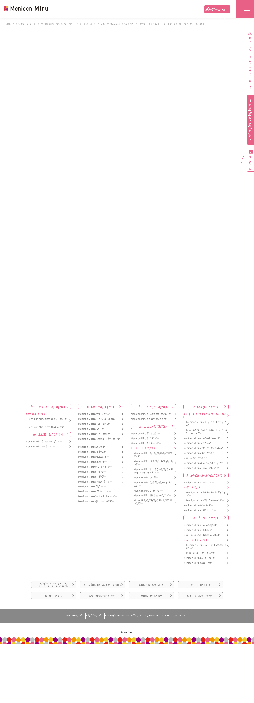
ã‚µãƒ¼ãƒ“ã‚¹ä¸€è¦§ (151, 587)
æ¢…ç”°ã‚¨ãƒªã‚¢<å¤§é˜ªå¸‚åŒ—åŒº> (204, 415)
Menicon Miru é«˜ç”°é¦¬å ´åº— (95, 466)
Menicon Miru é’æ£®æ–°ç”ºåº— (44, 441)
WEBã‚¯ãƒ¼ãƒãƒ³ (151, 608)
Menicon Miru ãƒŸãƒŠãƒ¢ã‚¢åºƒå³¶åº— (206, 494)
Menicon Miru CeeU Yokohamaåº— (97, 496)
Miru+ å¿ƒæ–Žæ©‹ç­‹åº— (196, 458)
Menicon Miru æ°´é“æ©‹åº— (95, 433)
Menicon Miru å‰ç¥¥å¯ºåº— (95, 481)
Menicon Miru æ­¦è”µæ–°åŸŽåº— (96, 501)
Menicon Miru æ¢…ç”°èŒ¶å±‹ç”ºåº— (206, 424)
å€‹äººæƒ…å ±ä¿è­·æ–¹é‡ (161, 630)
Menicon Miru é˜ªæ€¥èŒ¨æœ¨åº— (202, 438)
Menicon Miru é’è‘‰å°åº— (94, 491)
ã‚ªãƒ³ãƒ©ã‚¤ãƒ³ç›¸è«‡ (102, 608)
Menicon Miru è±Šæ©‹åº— (146, 443)
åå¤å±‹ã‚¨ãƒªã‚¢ (143, 448)
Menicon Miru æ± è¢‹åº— (92, 461)
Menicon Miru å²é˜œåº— (145, 433)
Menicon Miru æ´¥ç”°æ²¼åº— (95, 423)
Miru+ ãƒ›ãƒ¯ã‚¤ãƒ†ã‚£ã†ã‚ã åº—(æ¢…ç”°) (206, 432)
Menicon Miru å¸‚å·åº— (92, 428)
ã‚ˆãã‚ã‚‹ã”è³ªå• (200, 608)
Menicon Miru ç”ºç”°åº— (92, 486)
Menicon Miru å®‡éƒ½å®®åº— (95, 414)
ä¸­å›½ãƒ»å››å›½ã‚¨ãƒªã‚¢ (205, 475)
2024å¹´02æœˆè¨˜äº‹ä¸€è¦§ (120, 23)
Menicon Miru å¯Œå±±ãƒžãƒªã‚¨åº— (152, 414)
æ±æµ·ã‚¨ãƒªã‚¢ (153, 426)
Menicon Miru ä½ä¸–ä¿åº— (200, 557)
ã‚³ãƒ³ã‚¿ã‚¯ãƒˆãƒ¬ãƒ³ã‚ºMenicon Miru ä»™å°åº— (46, 23)
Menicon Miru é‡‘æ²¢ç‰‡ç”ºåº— (150, 419)
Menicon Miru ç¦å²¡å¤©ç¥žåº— (201, 525)
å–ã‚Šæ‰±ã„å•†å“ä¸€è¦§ (102, 589)
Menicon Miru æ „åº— (146, 477)
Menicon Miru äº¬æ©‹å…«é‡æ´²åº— (99, 440)
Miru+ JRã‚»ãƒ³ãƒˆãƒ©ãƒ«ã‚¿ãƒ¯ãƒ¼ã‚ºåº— (153, 502)
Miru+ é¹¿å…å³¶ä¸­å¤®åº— (202, 553)
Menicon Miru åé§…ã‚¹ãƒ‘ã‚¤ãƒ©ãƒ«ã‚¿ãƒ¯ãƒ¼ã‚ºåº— (153, 471)
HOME (7, 23)
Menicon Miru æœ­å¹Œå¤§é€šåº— (48, 427)
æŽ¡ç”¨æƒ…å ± (77, 630)
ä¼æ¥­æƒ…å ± (41, 630)
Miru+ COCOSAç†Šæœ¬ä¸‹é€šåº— (202, 535)
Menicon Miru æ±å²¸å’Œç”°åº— (202, 468)
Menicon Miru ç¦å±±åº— (198, 482)
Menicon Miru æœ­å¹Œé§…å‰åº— (48, 420)
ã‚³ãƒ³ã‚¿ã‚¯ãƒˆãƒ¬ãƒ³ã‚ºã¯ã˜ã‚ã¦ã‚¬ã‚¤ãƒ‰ (53, 587)
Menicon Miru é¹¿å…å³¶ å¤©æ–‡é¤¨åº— (206, 546)
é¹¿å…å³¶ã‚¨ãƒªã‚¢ (195, 540)
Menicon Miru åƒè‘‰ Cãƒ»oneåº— (98, 419)
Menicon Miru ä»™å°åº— (40, 446)
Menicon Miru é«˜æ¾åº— (198, 505)
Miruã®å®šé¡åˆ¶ (250, 63)
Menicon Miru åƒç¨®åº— (148, 490)
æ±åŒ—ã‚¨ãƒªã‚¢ (48, 434)
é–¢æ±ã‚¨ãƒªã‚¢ (101, 406)
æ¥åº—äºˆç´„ (53, 608)
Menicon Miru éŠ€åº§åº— (93, 447)
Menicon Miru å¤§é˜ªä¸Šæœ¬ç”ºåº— (204, 463)
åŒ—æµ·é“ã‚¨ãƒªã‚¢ (48, 406)
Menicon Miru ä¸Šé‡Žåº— (93, 451)
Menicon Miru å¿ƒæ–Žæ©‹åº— (200, 453)
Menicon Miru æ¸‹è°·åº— (92, 471)
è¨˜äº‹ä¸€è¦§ (90, 23)
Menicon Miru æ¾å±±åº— (199, 510)
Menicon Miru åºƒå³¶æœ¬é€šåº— (205, 500)
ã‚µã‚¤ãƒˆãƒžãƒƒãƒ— (115, 630)
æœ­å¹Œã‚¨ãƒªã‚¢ (35, 414)
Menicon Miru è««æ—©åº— (198, 562)
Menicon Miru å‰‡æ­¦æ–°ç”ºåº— (152, 495)
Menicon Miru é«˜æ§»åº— (198, 443)
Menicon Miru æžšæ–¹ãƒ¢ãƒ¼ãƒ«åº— (204, 448)
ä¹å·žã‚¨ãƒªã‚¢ (205, 518)
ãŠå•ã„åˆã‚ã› (209, 630)
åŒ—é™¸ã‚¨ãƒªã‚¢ (153, 406)
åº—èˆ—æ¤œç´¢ (215, 10)
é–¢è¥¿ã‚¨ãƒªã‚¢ (205, 406)
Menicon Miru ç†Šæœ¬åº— (199, 530)
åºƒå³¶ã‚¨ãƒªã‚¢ (192, 487)
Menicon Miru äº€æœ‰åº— (93, 456)
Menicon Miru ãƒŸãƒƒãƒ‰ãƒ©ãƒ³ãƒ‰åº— (153, 455)
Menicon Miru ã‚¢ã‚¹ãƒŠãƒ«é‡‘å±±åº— (153, 484)
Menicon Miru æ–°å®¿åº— (92, 476)
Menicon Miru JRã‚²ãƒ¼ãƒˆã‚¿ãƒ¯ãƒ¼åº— (153, 463)
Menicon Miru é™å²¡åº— (145, 438)
